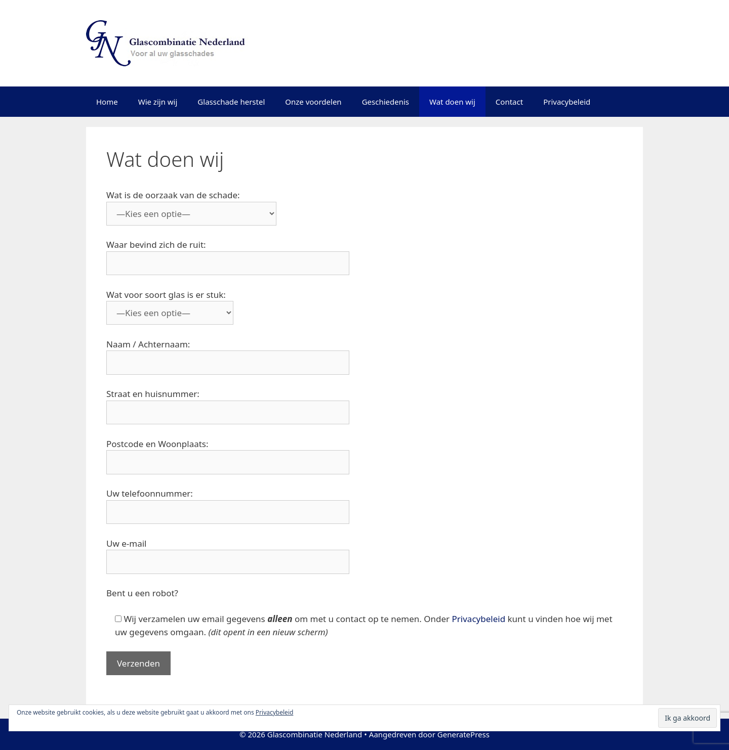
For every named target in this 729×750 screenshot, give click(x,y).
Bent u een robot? (142, 593)
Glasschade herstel (231, 102)
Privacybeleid (566, 102)
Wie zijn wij (158, 102)
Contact (509, 102)
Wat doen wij (452, 102)
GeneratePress (463, 734)
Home (107, 102)
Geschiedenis (385, 102)
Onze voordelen (313, 102)
